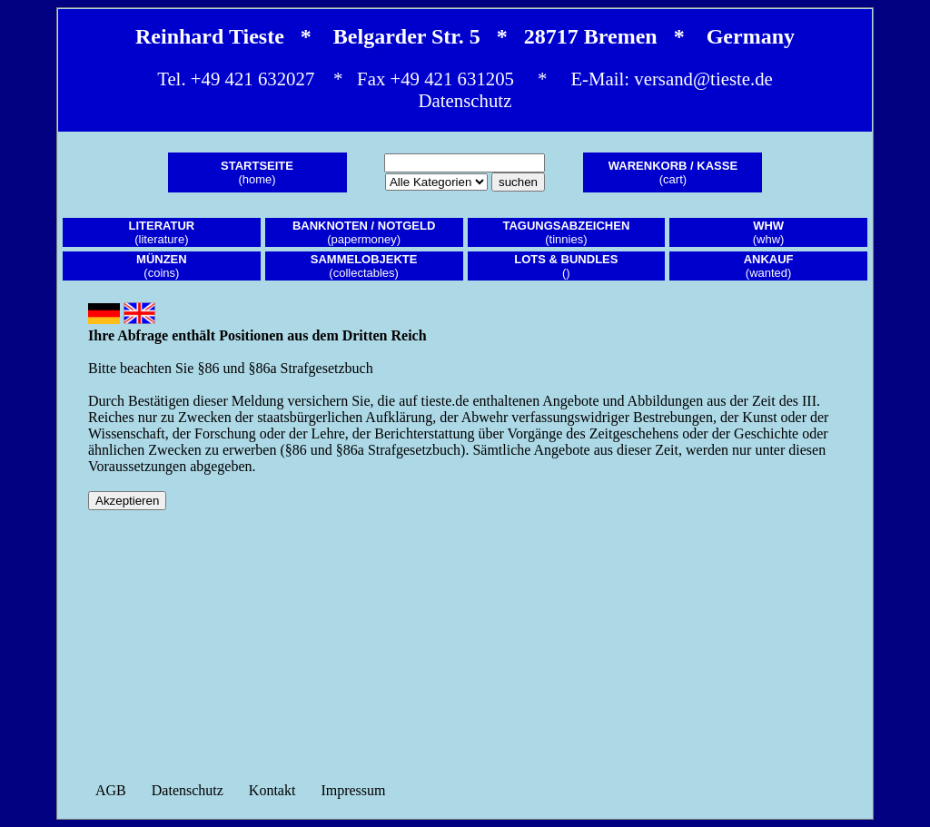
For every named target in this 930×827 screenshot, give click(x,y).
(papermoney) (363, 232)
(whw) (769, 232)
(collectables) (364, 266)
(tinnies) (565, 232)
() (566, 266)
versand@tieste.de (703, 78)
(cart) (672, 172)
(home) (257, 172)
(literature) (162, 232)
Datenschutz (465, 100)
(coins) (161, 266)
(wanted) (769, 266)
